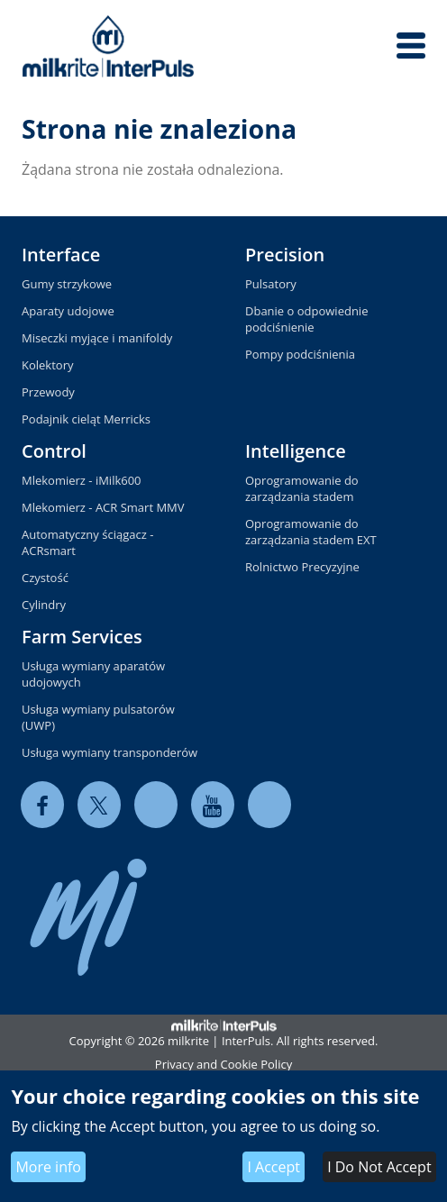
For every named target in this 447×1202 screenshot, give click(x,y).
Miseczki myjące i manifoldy (97, 338)
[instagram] (269, 805)
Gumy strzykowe (67, 284)
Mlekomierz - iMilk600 (81, 480)
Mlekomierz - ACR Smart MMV (103, 507)
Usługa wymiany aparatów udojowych (93, 674)
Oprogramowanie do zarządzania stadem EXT (311, 531)
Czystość (45, 577)
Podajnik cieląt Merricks (86, 419)
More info (48, 1167)
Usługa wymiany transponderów (109, 752)
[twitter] (99, 805)
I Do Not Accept (379, 1167)
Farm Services (82, 636)
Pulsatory (270, 284)
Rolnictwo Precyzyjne (302, 567)
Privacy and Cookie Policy (223, 1064)
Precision (284, 254)
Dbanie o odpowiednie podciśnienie (306, 319)
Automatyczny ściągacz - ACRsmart (87, 542)
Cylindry (44, 604)
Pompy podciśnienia (300, 354)
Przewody (48, 392)
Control (54, 451)
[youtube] (213, 805)
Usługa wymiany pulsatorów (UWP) (98, 717)
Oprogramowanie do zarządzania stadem (302, 488)
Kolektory (47, 365)
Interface (61, 254)
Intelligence (295, 451)
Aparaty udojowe (68, 311)
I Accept (273, 1167)
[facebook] (42, 805)
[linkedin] (156, 805)
